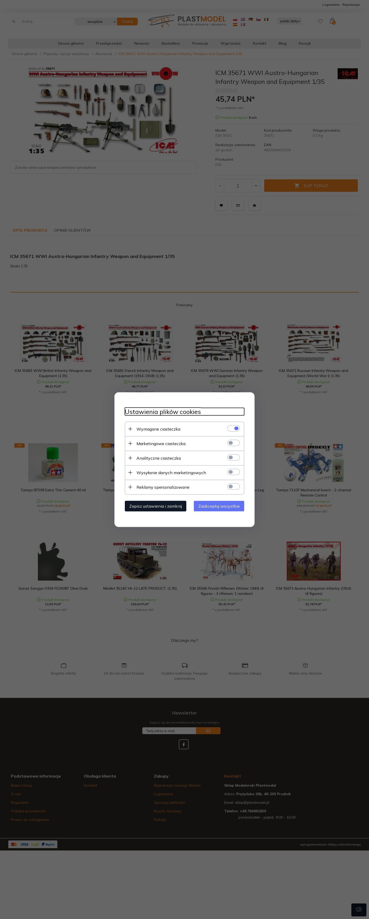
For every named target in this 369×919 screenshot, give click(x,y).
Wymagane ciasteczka (158, 428)
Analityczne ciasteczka (158, 457)
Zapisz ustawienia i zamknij (155, 505)
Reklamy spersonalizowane (162, 486)
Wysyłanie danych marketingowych (171, 472)
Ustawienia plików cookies (163, 411)
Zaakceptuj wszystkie (219, 505)
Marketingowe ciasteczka (161, 443)
